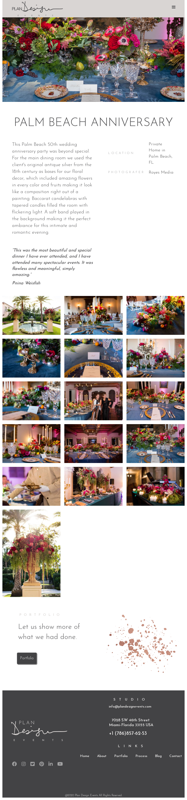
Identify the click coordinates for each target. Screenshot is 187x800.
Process (141, 756)
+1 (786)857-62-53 (128, 733)
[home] (36, 8)
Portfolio (27, 658)
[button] (174, 7)
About (102, 756)
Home (84, 756)
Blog (158, 756)
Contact (175, 756)
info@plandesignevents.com (130, 707)
